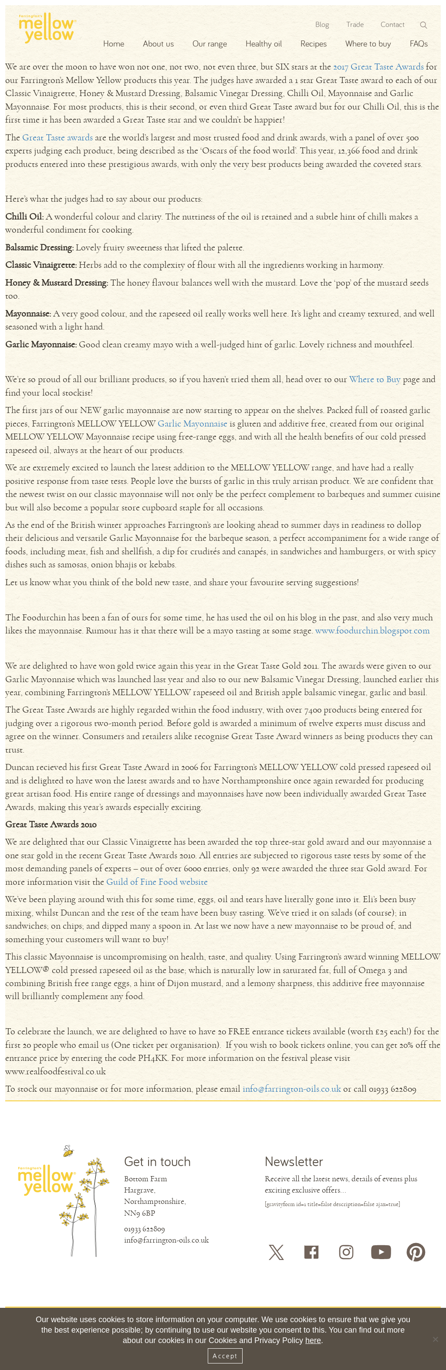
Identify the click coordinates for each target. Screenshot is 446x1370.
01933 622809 (144, 1228)
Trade (355, 24)
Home (113, 43)
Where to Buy (375, 379)
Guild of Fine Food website (157, 882)
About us (158, 43)
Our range (210, 43)
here (313, 1340)
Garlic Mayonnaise (192, 424)
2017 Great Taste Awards (378, 67)
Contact (393, 24)
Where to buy (368, 43)
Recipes (314, 43)
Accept (225, 1355)
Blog (322, 24)
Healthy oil (264, 43)
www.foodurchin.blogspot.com (372, 631)
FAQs (419, 43)
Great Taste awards (57, 137)
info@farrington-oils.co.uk (292, 1089)
